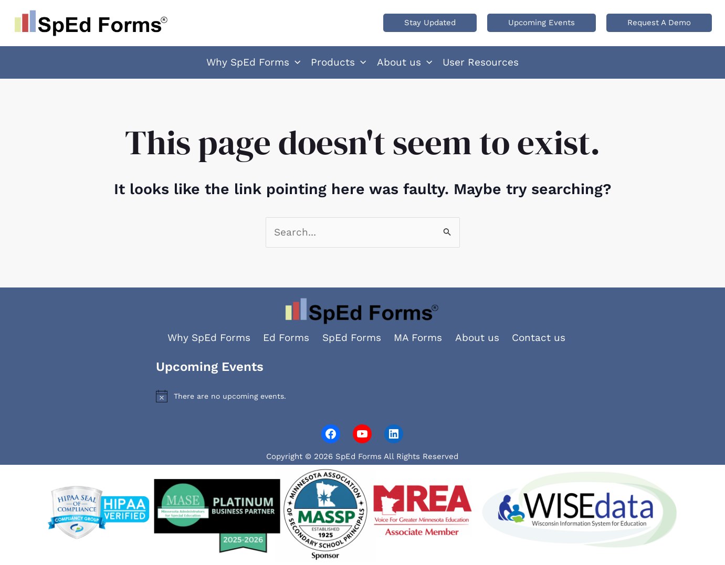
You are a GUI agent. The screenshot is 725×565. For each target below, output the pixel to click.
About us (477, 338)
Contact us (538, 338)
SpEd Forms (351, 338)
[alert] (362, 396)
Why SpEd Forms (208, 338)
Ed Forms (286, 338)
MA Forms (418, 338)
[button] (430, 23)
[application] (294, 62)
